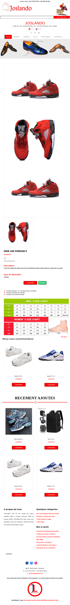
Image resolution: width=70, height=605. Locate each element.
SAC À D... (51, 439)
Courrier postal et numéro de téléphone (48, 537)
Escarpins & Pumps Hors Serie (45, 516)
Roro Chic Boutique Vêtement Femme (47, 513)
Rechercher (61, 17)
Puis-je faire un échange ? (44, 542)
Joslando (9, 554)
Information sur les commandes (46, 548)
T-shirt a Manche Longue (43, 519)
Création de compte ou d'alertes (46, 534)
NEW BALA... (19, 439)
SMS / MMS (39, 539)
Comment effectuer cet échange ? (46, 545)
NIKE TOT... (51, 376)
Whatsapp (42, 283)
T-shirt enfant (40, 522)
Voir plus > (64, 337)
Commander (30, 283)
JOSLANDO (35, 24)
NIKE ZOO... (18, 376)
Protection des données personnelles (47, 531)
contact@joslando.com (35, 573)
